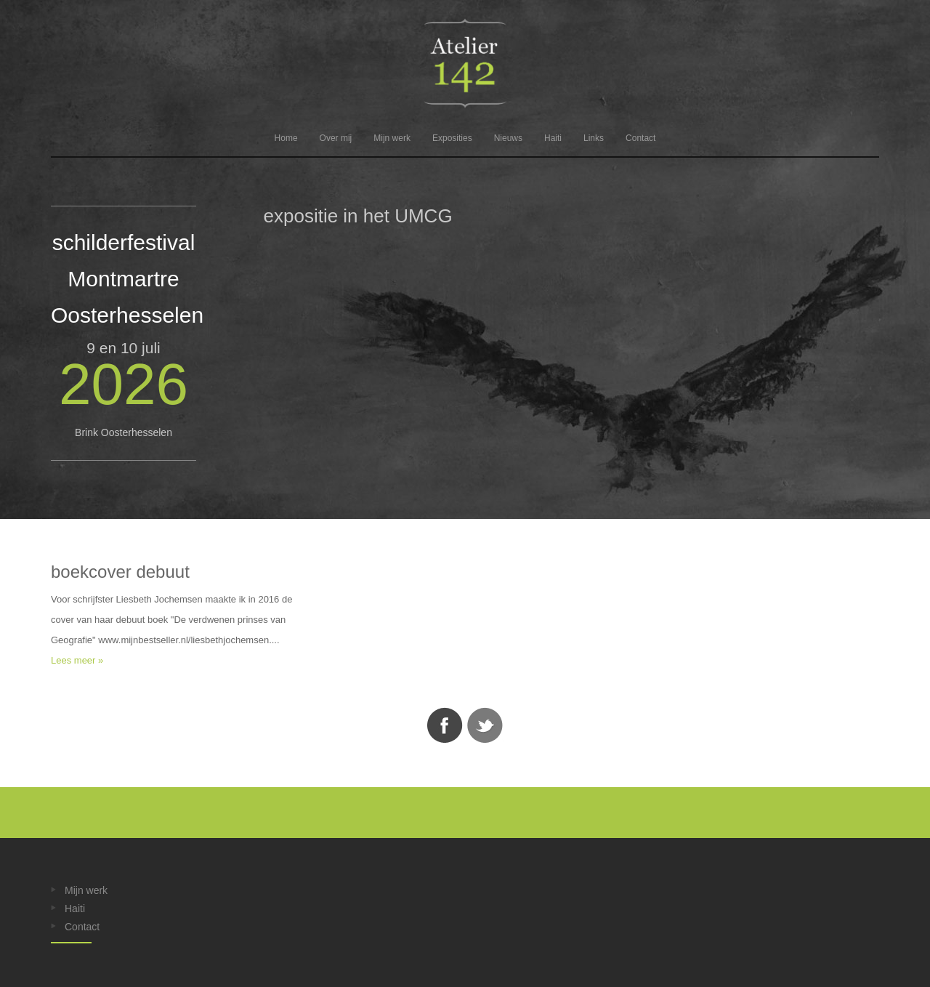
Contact (640, 138)
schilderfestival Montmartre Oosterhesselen (127, 278)
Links (593, 138)
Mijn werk (392, 138)
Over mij (336, 138)
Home (286, 138)
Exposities (452, 138)
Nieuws (508, 138)
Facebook (444, 725)
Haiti (553, 138)
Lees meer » (77, 660)
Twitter (485, 725)
